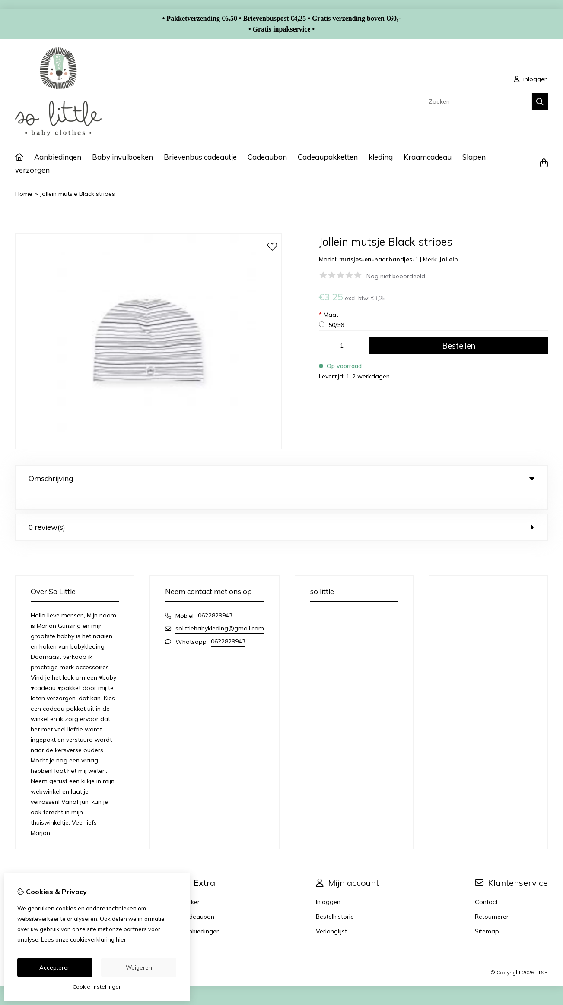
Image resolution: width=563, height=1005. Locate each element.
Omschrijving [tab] (281, 478)
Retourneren (492, 899)
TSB (543, 954)
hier (121, 939)
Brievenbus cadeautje (200, 156)
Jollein (448, 259)
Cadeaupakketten (328, 156)
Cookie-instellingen (97, 986)
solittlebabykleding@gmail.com (219, 610)
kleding (381, 156)
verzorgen (32, 169)
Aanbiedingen (57, 156)
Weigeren (139, 967)
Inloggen (328, 884)
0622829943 (215, 598)
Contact (486, 884)
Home (23, 194)
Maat (328, 314)
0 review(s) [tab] (281, 509)
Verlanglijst (331, 913)
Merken (191, 884)
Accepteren (55, 967)
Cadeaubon (267, 156)
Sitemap (487, 913)
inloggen (531, 79)
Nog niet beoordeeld (395, 276)
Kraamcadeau (428, 156)
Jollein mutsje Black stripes (77, 194)
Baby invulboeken (122, 156)
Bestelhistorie (335, 899)
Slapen (474, 156)
